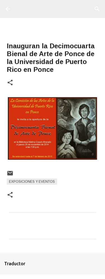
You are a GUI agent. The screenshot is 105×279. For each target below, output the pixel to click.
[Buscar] (97, 9)
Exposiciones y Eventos (32, 182)
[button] (10, 83)
